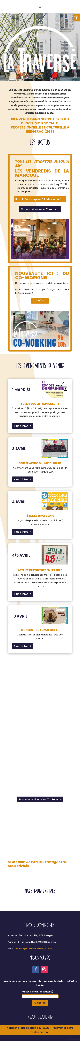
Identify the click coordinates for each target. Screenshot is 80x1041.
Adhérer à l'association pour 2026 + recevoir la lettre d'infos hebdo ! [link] (40, 1030)
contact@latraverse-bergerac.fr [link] (33, 948)
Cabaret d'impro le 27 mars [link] (38, 209)
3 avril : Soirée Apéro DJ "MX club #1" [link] (38, 199)
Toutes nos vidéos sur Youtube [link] (38, 799)
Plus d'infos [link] (21, 426)
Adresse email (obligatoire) (37, 991)
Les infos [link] (38, 300)
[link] (76, 17)
